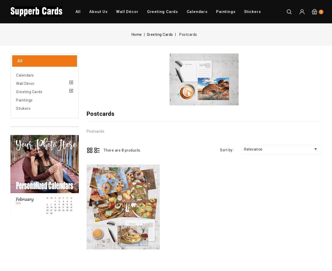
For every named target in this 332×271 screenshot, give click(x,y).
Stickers (252, 11)
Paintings (225, 11)
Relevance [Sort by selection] (281, 149)
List (97, 150)
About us (98, 11)
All (78, 11)
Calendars (197, 11)
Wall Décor (127, 11)
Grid (89, 150)
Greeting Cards (162, 11)
